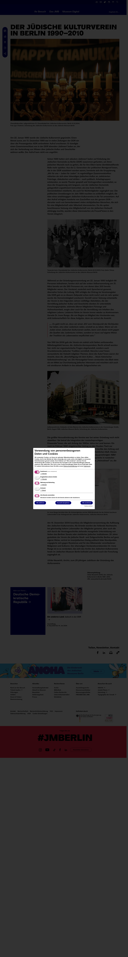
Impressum (87, 466)
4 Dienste (43, 479)
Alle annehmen (86, 503)
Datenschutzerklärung (70, 466)
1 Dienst (43, 490)
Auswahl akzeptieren (63, 503)
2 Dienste (43, 473)
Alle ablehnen (40, 503)
